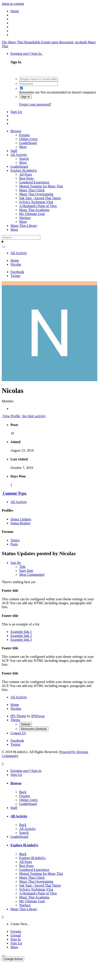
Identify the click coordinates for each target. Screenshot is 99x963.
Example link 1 (21, 632)
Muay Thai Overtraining (36, 194)
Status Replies (20, 523)
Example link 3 (21, 639)
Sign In (25, 96)
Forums (24, 135)
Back (22, 792)
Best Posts (26, 178)
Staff (13, 151)
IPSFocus (37, 716)
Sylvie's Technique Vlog (36, 202)
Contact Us (18, 733)
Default (25, 724)
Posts (14, 544)
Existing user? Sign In (26, 53)
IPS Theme (18, 716)
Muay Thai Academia (34, 210)
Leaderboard (28, 143)
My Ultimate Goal (32, 214)
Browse (15, 131)
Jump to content (13, 3)
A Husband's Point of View (38, 206)
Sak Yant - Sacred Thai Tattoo (40, 198)
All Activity (18, 155)
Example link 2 (21, 635)
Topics (15, 540)
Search (24, 158)
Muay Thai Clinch (32, 190)
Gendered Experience (34, 182)
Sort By (15, 563)
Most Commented (31, 574)
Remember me (29, 92)
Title (22, 567)
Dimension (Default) (34, 729)
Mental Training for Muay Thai (41, 186)
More (23, 147)
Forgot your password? (35, 104)
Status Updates (20, 519)
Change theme (12, 959)
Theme (15, 720)
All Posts (25, 174)
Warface (25, 218)
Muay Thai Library (23, 225)
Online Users (28, 139)
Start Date (26, 570)
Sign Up (16, 112)
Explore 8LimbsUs (23, 170)
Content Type (14, 493)
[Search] (21, 237)
